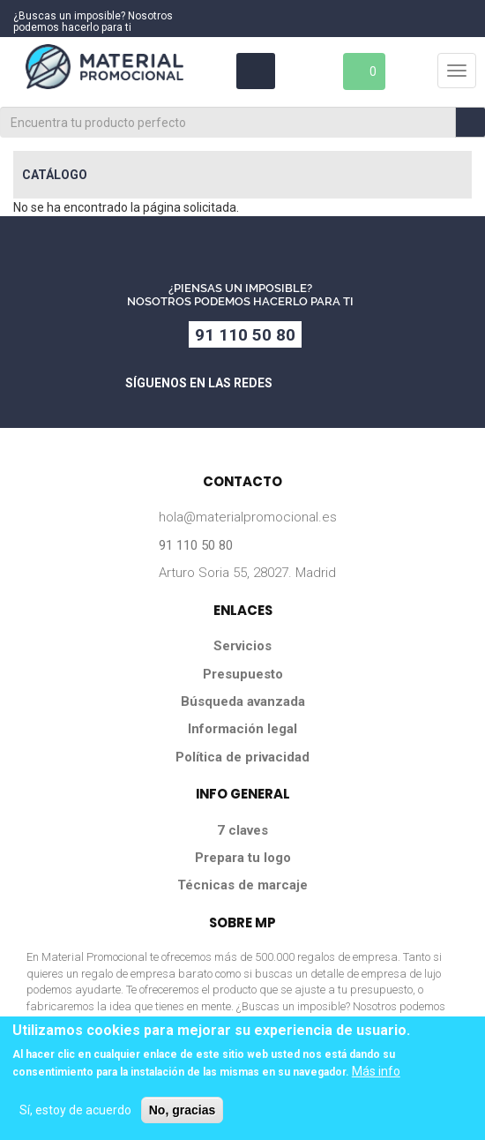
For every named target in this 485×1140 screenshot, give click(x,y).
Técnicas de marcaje (242, 885)
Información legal (242, 729)
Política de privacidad (242, 757)
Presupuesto (243, 674)
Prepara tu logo (243, 858)
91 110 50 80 (245, 335)
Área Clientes (254, 71)
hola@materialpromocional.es (248, 517)
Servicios (242, 646)
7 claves (242, 830)
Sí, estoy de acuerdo (75, 1110)
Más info (376, 1071)
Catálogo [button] (54, 175)
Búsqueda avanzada (243, 701)
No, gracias (182, 1110)
